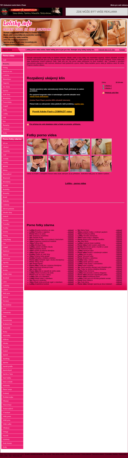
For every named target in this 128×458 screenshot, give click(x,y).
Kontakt (122, 50)
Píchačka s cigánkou (52, 232)
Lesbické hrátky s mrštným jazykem (100, 232)
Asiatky (5, 162)
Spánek (5, 355)
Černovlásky (7, 102)
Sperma (5, 91)
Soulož (5, 351)
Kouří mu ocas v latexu (52, 275)
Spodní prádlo (8, 366)
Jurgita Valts (52, 269)
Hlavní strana (7, 50)
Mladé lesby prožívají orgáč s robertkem (52, 282)
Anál (4, 60)
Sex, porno (47, 454)
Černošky (6, 224)
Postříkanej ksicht (100, 277)
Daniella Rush (52, 238)
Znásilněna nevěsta (52, 284)
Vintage (5, 432)
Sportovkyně (7, 370)
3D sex (5, 143)
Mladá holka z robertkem (52, 278)
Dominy (6, 220)
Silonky (5, 343)
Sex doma (6, 87)
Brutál (5, 197)
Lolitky (5, 114)
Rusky (5, 332)
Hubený (5, 255)
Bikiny (5, 170)
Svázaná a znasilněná (52, 236)
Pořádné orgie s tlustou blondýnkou (52, 260)
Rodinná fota (7, 324)
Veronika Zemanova (100, 236)
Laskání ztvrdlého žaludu (52, 247)
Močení (5, 297)
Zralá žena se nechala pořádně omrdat (100, 278)
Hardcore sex (7, 71)
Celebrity (6, 205)
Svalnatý (6, 393)
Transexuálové (8, 409)
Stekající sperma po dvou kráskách (100, 284)
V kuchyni (6, 412)
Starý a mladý (7, 382)
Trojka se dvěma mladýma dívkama (100, 269)
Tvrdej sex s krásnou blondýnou (52, 265)
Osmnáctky (7, 312)
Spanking (6, 359)
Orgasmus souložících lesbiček (52, 241)
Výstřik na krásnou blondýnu (52, 251)
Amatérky (6, 151)
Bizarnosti (6, 178)
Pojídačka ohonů (52, 249)
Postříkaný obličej (100, 234)
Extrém (5, 232)
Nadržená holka (100, 249)
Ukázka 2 (108, 88)
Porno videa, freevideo (73, 454)
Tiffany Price (52, 262)
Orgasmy (6, 83)
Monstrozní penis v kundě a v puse (100, 247)
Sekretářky (6, 336)
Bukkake (6, 201)
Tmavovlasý (7, 405)
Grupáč (5, 106)
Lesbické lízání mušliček (100, 243)
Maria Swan (100, 230)
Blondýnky (7, 98)
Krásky (5, 270)
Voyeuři (5, 436)
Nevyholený (7, 305)
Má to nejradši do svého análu (52, 271)
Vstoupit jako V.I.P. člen (106, 50)
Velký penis (7, 416)
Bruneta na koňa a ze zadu (52, 230)
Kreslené (6, 278)
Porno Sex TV (17, 455)
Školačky (6, 125)
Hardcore (6, 251)
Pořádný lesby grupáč (52, 256)
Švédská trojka (8, 397)
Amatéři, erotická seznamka (34, 454)
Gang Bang (7, 239)
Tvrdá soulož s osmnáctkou (100, 264)
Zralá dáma (100, 282)
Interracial (6, 259)
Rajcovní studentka (52, 280)
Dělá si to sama (52, 234)
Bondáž (5, 186)
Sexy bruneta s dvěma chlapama (100, 273)
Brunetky (6, 64)
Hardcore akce (100, 251)
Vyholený (6, 439)
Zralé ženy (6, 94)
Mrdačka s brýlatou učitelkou (52, 258)
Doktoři (5, 216)
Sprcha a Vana (8, 374)
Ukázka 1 (108, 86)
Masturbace (7, 79)
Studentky (6, 386)
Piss (4, 121)
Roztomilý (6, 328)
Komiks (5, 266)
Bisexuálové (7, 174)
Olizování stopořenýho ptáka (100, 275)
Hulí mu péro (100, 254)
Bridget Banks (52, 264)
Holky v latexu (100, 260)
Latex (5, 282)
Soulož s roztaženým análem (100, 252)
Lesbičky (6, 75)
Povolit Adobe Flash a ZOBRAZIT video (52, 111)
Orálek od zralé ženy (52, 254)
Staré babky (7, 378)
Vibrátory (6, 129)
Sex (10, 455)
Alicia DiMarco (100, 280)
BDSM (5, 166)
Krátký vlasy (7, 274)
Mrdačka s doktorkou (100, 258)
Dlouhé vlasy (7, 212)
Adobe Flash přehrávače (39, 96)
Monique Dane (52, 245)
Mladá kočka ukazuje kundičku (100, 239)
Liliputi (5, 289)
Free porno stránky (98, 454)
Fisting (5, 68)
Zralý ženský (7, 443)
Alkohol (6, 147)
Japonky (6, 262)
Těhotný (6, 401)
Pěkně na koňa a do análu (52, 273)
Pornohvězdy (7, 320)
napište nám (79, 104)
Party (5, 316)
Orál (4, 118)
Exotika (5, 228)
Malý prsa (6, 293)
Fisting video (52, 243)
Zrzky (5, 133)
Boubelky (6, 189)
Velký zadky (7, 424)
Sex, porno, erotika (58, 454)
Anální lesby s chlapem (100, 238)
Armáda (6, 159)
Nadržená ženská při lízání (52, 267)
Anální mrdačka (100, 265)
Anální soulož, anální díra (100, 245)
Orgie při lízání (52, 252)
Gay (4, 243)
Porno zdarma (86, 454)
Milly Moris (100, 241)
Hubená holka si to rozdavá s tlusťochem (52, 239)
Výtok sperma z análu (100, 262)
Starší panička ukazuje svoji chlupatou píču (100, 267)
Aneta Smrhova (100, 271)
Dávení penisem (8, 209)
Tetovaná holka (100, 256)
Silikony (6, 339)
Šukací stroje (7, 389)
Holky (5, 110)
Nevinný (6, 301)
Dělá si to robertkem (52, 277)
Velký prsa (6, 420)
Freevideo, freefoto (111, 454)
